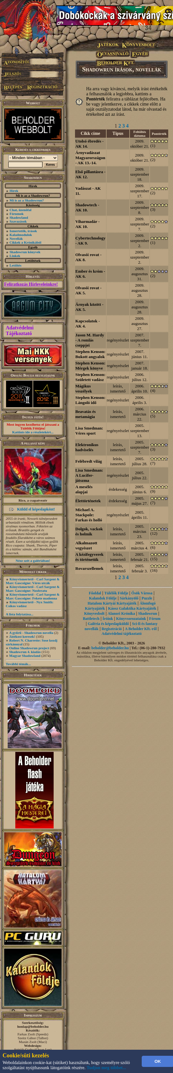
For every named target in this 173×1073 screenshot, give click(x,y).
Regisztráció (112, 629)
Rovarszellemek (89, 568)
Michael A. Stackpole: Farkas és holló (88, 514)
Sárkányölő (129, 598)
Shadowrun (147, 613)
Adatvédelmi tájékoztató (122, 633)
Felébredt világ (88, 461)
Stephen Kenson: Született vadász (90, 377)
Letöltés (15, 265)
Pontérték (159, 134)
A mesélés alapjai (84, 489)
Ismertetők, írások (23, 231)
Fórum (154, 618)
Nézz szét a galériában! (33, 560)
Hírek (14, 191)
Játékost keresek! (22, 636)
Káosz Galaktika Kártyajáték (132, 608)
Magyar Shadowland (25, 656)
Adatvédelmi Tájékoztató (20, 330)
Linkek (15, 256)
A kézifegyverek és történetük (89, 557)
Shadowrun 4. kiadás (25, 652)
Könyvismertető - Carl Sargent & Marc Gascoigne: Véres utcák (33, 581)
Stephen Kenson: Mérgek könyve (90, 366)
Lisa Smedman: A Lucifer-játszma (89, 475)
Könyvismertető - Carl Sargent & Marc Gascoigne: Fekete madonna (33, 596)
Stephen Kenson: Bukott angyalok (90, 354)
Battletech (91, 618)
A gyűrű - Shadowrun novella (31, 633)
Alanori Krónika (121, 613)
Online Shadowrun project (29, 648)
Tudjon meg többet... (106, 1067)
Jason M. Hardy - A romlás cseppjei (89, 340)
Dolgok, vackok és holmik (89, 531)
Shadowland (19, 217)
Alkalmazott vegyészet (86, 545)
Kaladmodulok (21, 235)
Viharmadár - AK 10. (87, 224)
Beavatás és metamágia (85, 414)
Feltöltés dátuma (139, 133)
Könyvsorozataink (131, 618)
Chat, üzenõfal (20, 210)
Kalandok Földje (103, 598)
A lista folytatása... (19, 614)
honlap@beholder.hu (33, 1026)
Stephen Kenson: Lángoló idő (90, 400)
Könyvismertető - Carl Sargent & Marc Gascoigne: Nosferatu (33, 588)
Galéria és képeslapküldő (108, 623)
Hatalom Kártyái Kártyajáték (111, 603)
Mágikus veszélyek (83, 388)
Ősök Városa (142, 593)
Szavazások (18, 221)
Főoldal (95, 593)
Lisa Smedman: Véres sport (89, 431)
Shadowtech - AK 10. (87, 207)
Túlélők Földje (116, 593)
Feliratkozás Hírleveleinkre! (31, 284)
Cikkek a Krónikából (25, 242)
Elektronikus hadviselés (86, 447)
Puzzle (147, 598)
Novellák (16, 238)
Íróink (107, 618)
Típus (117, 133)
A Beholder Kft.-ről (140, 629)
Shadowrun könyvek (25, 252)
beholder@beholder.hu (110, 648)
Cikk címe (90, 133)
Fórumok (17, 214)
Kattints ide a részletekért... (33, 432)
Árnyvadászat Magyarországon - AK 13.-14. (90, 157)
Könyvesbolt (94, 613)
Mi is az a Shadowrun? (27, 200)
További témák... (18, 664)
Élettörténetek (88, 500)
